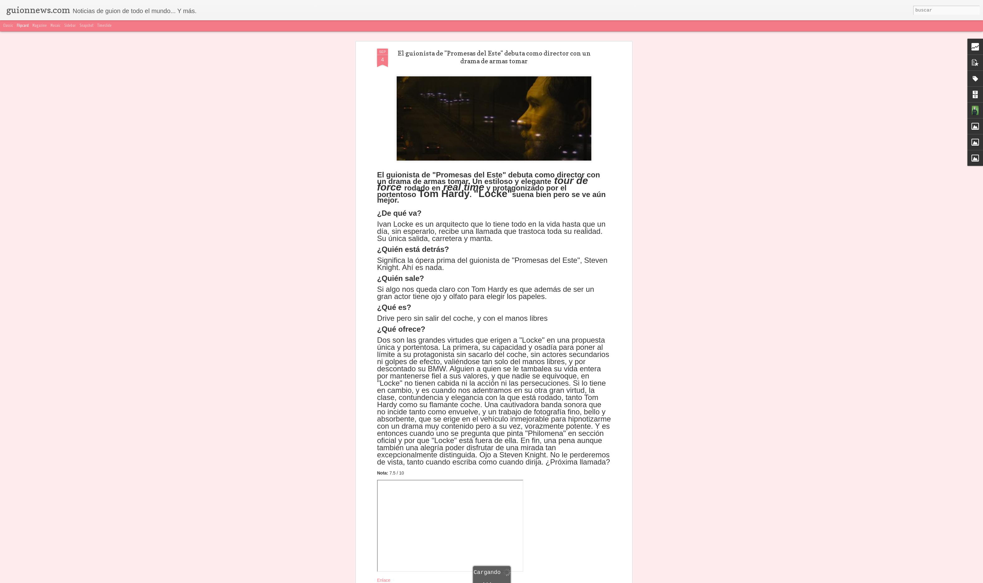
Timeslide (104, 26)
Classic (8, 26)
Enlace (383, 566)
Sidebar (70, 26)
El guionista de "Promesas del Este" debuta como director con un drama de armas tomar (494, 43)
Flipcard (23, 26)
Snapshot (87, 26)
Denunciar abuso (638, 579)
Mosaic (56, 26)
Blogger (615, 579)
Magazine (39, 26)
